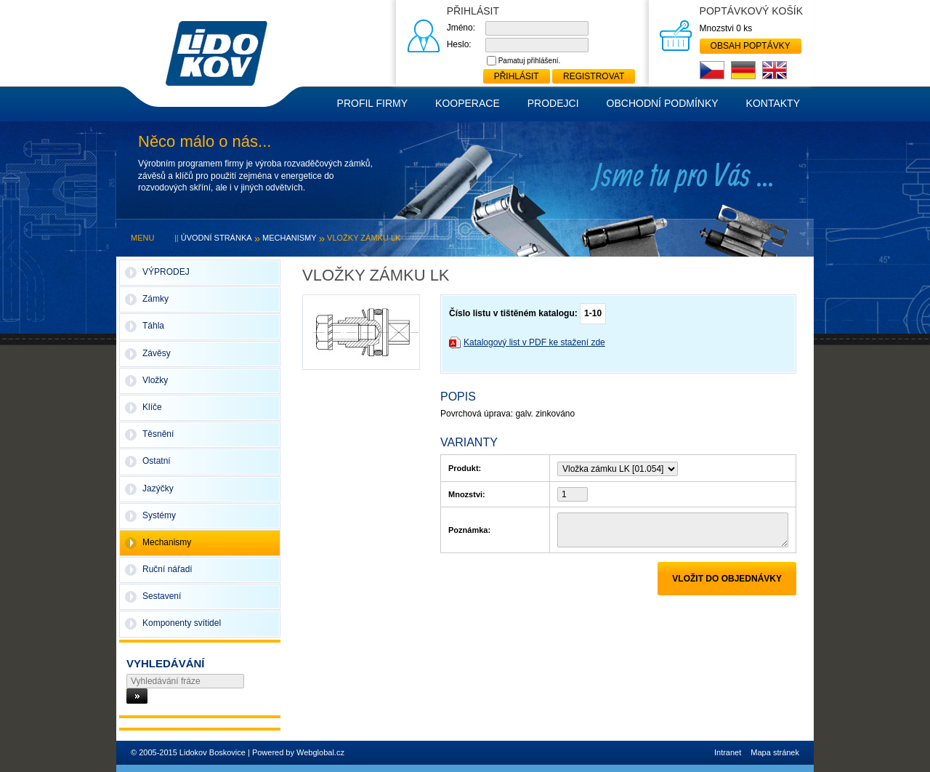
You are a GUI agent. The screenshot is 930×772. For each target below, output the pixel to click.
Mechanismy (289, 237)
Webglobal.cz (320, 752)
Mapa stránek (775, 752)
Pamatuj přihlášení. (529, 61)
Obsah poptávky (750, 46)
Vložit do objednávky (727, 579)
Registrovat (593, 76)
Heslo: (459, 44)
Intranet (727, 752)
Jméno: (461, 28)
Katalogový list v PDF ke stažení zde (534, 342)
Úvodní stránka (216, 237)
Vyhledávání (165, 663)
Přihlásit (516, 76)
